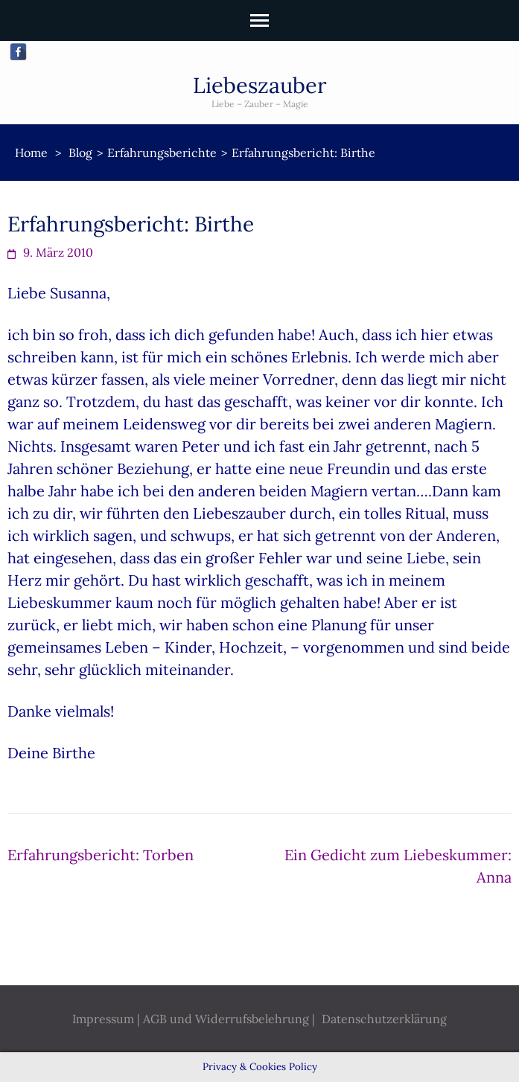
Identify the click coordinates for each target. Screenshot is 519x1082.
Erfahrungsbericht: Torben (100, 854)
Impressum (103, 1018)
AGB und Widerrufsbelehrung (226, 1018)
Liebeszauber (260, 85)
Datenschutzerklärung (384, 1018)
